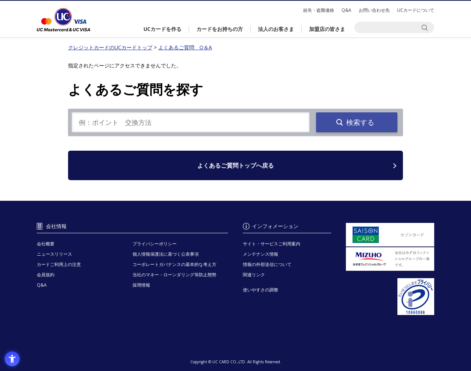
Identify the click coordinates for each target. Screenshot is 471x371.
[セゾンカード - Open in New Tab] (390, 234)
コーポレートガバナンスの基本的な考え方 (174, 264)
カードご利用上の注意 (59, 264)
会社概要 (45, 244)
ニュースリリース (54, 254)
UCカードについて (415, 10)
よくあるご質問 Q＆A (185, 47)
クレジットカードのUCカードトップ (63, 19)
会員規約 (45, 275)
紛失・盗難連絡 (318, 10)
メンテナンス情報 (260, 254)
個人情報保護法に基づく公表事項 (165, 254)
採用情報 (141, 285)
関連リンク (254, 275)
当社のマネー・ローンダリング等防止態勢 (174, 275)
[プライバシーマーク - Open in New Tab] (390, 296)
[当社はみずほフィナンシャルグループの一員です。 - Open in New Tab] (390, 259)
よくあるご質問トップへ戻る (235, 165)
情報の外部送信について (267, 264)
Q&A (346, 10)
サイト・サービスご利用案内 (271, 244)
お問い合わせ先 (374, 10)
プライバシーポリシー (154, 244)
